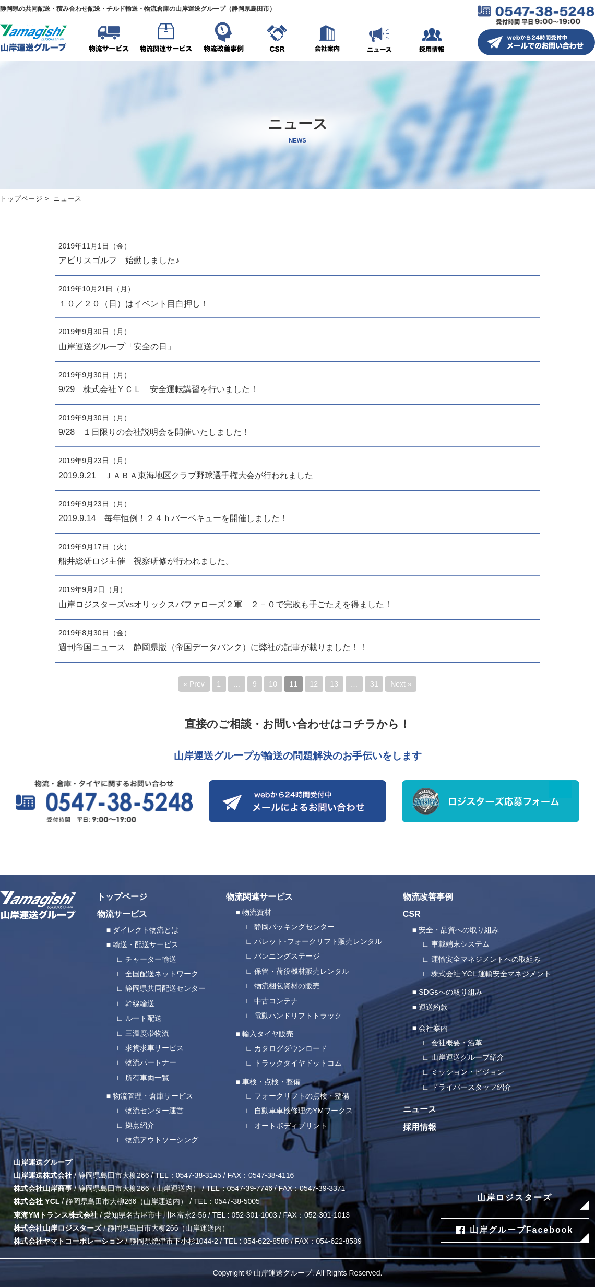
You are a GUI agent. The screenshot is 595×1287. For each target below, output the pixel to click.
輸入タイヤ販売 (267, 1034)
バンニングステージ (287, 956)
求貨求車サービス (154, 1048)
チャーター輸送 (150, 959)
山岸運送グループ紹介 (467, 1057)
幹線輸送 (139, 1003)
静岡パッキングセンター (294, 927)
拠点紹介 (139, 1125)
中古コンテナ (276, 1001)
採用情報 (432, 39)
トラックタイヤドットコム (298, 1063)
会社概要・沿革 (456, 1042)
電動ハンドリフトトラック (298, 1015)
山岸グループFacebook (522, 1229)
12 (314, 684)
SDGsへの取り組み (450, 992)
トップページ (21, 199)
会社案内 (327, 39)
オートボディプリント (290, 1125)
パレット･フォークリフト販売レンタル (318, 941)
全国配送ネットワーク (161, 974)
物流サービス (108, 39)
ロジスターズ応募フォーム (490, 801)
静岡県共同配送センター (165, 988)
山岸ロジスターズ (514, 1197)
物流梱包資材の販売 (287, 986)
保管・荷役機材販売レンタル (301, 971)
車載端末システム (460, 944)
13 (334, 684)
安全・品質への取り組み (459, 930)
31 (374, 684)
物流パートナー (150, 1062)
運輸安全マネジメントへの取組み (486, 959)
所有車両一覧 (147, 1077)
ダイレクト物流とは (145, 930)
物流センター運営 (154, 1110)
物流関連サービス (166, 39)
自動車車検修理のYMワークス (303, 1110)
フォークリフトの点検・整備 (301, 1096)
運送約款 (433, 1007)
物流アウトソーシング (161, 1140)
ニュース (379, 39)
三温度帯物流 (147, 1033)
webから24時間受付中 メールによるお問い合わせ (297, 801)
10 (273, 684)
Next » (400, 684)
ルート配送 (143, 1018)
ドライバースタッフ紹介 (471, 1087)
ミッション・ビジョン (467, 1072)
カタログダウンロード (290, 1048)
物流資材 (256, 912)
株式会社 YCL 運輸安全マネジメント (491, 974)
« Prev (193, 684)
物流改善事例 (223, 39)
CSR (276, 39)
